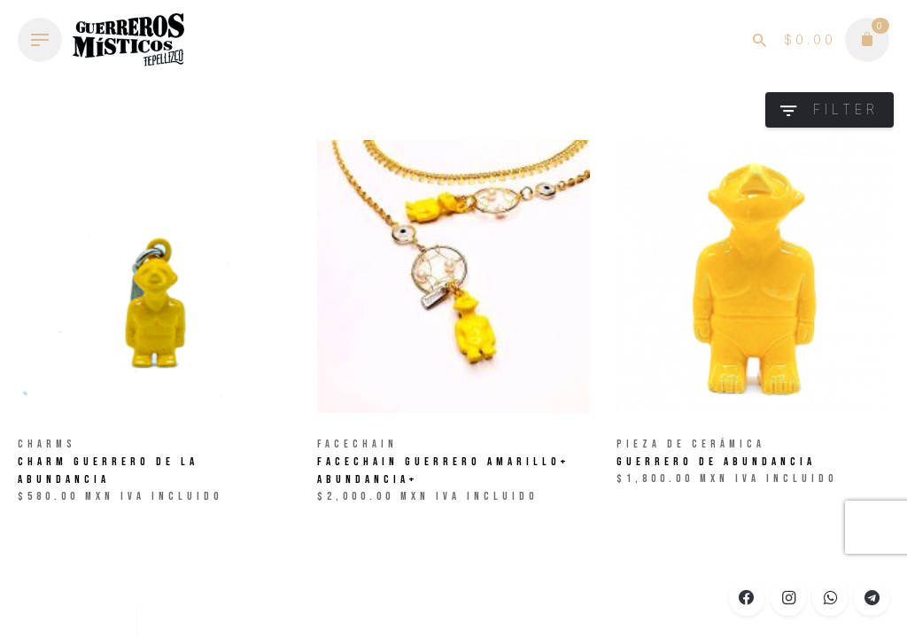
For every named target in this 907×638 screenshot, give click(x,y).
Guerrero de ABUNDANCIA (716, 462)
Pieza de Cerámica (690, 444)
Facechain (357, 444)
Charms (47, 444)
